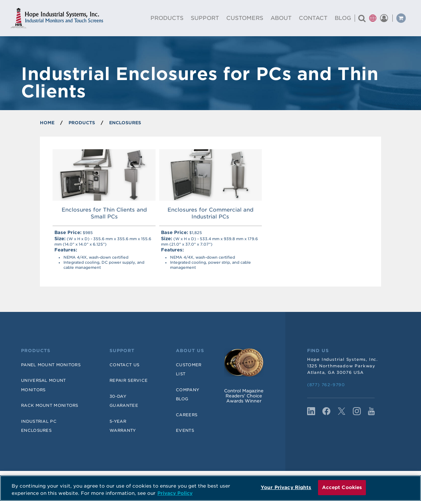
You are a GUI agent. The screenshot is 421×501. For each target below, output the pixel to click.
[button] (372, 18)
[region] (210, 488)
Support (122, 350)
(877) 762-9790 (326, 384)
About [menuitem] (281, 18)
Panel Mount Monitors (51, 364)
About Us (190, 350)
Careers (186, 414)
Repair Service (129, 380)
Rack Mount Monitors (49, 405)
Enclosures (125, 122)
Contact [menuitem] (313, 18)
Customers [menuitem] (244, 18)
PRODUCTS (82, 122)
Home (47, 122)
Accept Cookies (342, 487)
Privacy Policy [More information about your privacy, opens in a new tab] (175, 493)
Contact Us (124, 364)
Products (35, 350)
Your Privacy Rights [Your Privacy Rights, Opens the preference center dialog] (286, 487)
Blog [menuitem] (343, 18)
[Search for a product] (362, 18)
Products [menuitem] (166, 18)
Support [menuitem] (205, 18)
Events (185, 430)
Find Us (318, 350)
